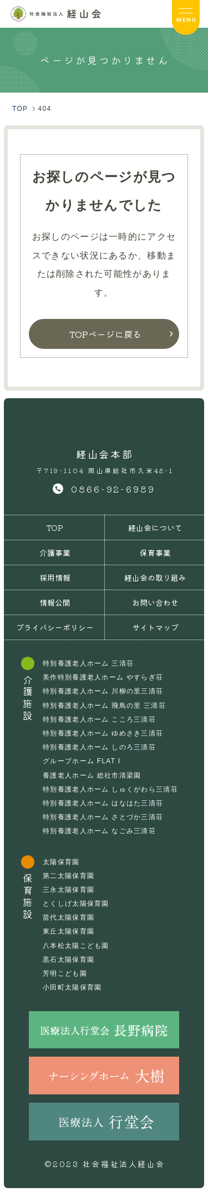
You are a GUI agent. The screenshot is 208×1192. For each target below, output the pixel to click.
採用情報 (54, 577)
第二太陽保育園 (68, 876)
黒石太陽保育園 (68, 959)
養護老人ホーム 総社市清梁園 (92, 775)
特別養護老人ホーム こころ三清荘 (99, 719)
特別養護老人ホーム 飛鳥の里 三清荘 (104, 705)
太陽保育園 (61, 862)
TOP (55, 527)
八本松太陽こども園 (76, 946)
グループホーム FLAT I (81, 761)
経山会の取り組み (155, 577)
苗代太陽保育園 (68, 917)
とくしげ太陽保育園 (76, 903)
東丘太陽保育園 (68, 931)
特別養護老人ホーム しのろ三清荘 (99, 747)
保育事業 (155, 552)
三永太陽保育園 (68, 890)
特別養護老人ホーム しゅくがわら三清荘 (110, 789)
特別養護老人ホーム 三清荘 (88, 663)
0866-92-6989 (113, 488)
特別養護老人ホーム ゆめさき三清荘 (103, 733)
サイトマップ (155, 627)
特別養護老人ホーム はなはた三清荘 (103, 803)
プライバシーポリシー (55, 627)
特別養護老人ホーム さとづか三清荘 (103, 817)
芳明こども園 (65, 973)
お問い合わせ (155, 602)
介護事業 (54, 552)
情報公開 (54, 602)
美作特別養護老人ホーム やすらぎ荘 (103, 677)
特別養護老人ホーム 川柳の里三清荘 (103, 691)
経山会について (155, 527)
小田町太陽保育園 (72, 987)
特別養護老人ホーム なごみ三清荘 (99, 831)
